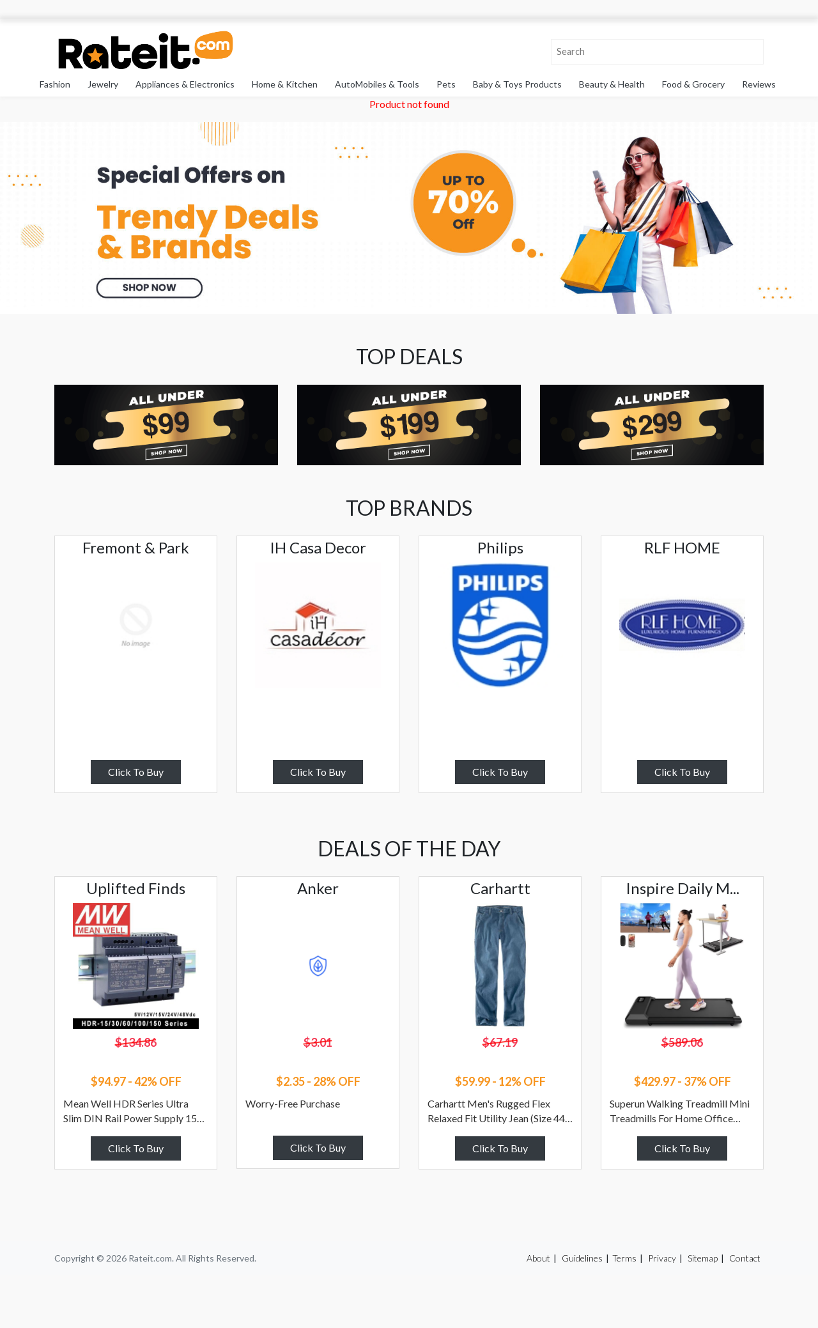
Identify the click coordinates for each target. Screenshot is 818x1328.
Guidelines (582, 1258)
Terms (624, 1258)
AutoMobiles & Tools (377, 84)
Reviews (759, 84)
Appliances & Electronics (185, 84)
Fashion (55, 84)
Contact (744, 1258)
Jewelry (103, 84)
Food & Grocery (693, 84)
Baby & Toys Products (517, 84)
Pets (446, 84)
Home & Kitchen (285, 84)
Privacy (662, 1258)
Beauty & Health (612, 84)
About (538, 1258)
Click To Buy (136, 772)
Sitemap (703, 1258)
